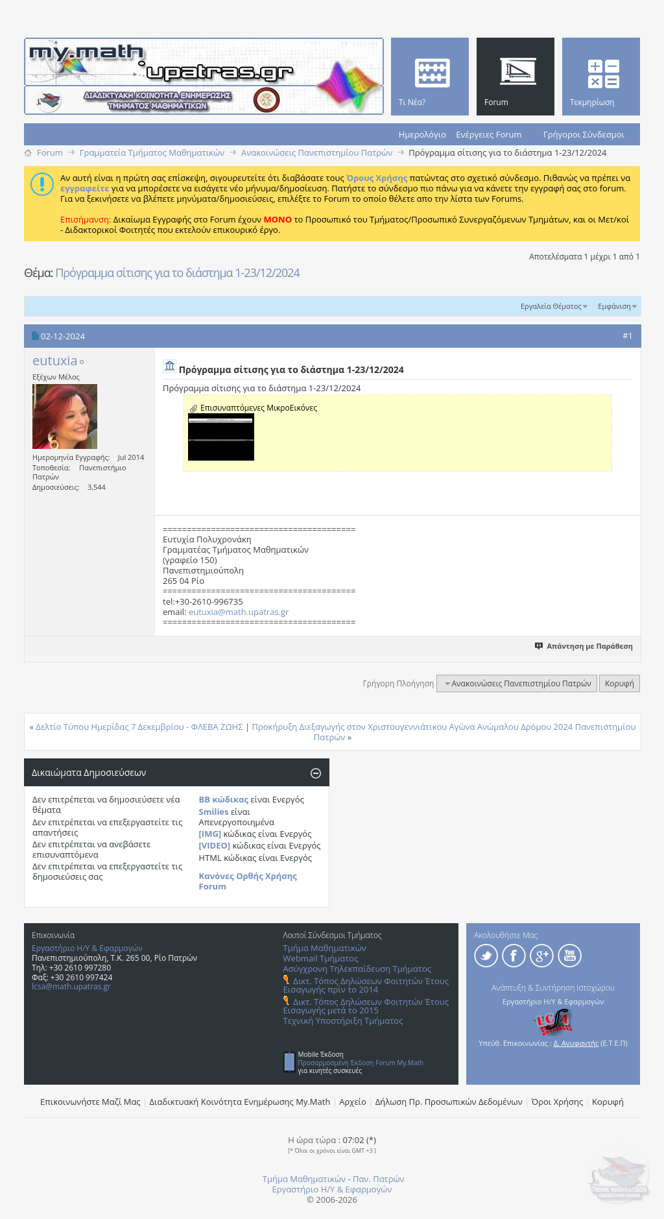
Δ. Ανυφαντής (576, 1043)
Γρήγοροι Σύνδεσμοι (583, 134)
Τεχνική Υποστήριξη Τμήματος (343, 1020)
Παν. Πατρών (379, 1179)
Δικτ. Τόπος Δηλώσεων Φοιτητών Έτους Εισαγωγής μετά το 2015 (366, 1006)
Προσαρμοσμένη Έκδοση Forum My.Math (361, 1062)
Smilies (214, 811)
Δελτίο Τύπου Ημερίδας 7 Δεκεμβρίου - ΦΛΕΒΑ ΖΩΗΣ (139, 726)
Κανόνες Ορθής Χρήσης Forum (248, 881)
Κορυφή (619, 683)
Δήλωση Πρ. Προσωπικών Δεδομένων (449, 1101)
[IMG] (210, 833)
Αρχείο (352, 1101)
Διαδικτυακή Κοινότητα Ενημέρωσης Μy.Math (240, 1101)
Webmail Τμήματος (321, 958)
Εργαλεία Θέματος (551, 306)
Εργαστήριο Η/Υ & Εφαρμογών (87, 948)
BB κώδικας (223, 799)
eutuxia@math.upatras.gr (239, 612)
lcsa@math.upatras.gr (71, 986)
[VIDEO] (215, 845)
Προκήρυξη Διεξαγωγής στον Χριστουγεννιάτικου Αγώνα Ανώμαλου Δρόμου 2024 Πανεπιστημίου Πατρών (443, 732)
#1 (627, 335)
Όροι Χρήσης (558, 1101)
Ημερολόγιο (422, 134)
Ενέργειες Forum (488, 134)
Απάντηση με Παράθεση (584, 646)
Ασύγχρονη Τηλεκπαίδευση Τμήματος (357, 968)
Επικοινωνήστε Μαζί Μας (90, 1101)
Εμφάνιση (614, 306)
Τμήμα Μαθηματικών (324, 948)
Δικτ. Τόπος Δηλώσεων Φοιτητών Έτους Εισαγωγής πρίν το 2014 (366, 985)
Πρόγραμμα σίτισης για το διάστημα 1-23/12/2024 (177, 272)
